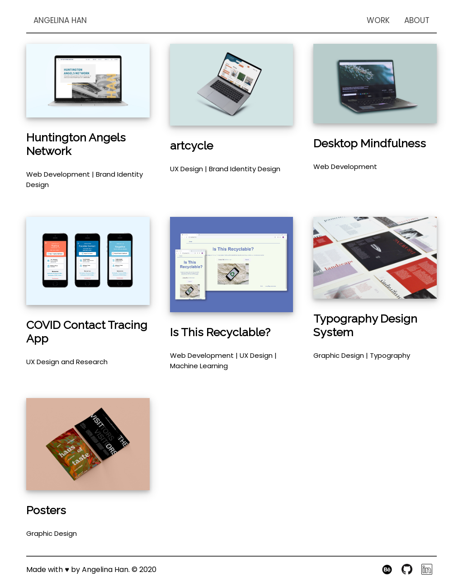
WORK (378, 20)
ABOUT (417, 20)
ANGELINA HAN (60, 20)
